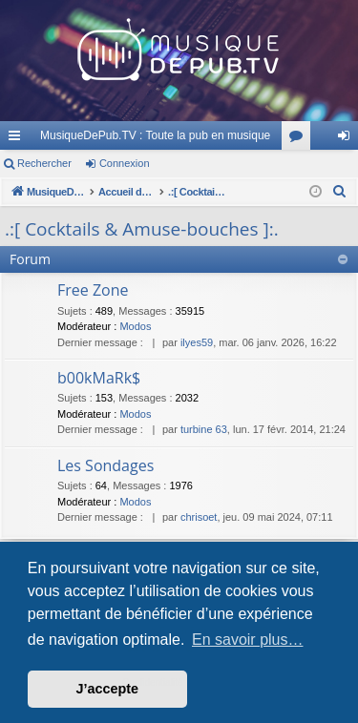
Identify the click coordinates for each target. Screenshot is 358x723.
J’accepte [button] (107, 688)
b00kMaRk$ (98, 377)
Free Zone (93, 289)
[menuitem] (339, 191)
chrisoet (199, 517)
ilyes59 (196, 342)
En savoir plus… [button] (248, 639)
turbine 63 (203, 429)
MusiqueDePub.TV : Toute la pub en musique (155, 135)
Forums (299, 139)
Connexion (124, 163)
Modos (135, 326)
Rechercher (44, 163)
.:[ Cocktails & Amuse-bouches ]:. (142, 229)
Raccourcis (18, 139)
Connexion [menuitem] (348, 139)
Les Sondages (105, 465)
